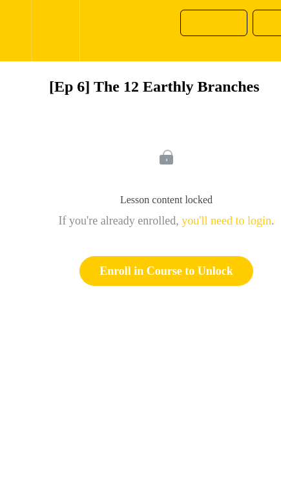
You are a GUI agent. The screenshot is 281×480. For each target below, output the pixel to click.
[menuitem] (55, 30)
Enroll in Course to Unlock (166, 271)
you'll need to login (226, 220)
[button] (15, 30)
